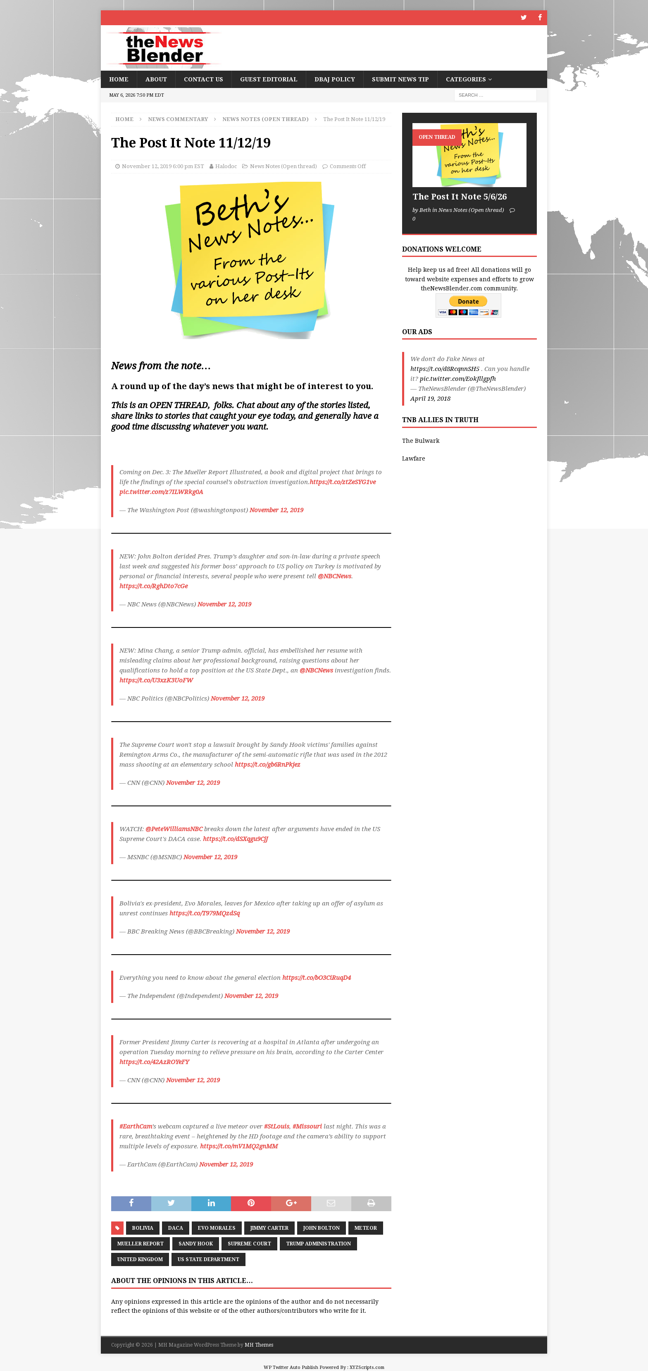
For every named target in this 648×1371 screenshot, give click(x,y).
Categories (466, 79)
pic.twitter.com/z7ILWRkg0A (161, 492)
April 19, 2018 (430, 398)
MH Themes (259, 1345)
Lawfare (413, 458)
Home (119, 79)
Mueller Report (140, 1243)
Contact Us (203, 79)
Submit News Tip (400, 79)
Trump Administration (318, 1243)
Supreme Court (249, 1243)
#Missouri (307, 1126)
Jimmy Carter (269, 1228)
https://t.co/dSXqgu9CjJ (235, 839)
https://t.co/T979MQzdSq (204, 913)
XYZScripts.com (367, 1367)
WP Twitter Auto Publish (291, 1367)
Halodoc (226, 166)
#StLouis (276, 1126)
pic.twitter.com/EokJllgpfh (458, 379)
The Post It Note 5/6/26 (459, 197)
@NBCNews (334, 576)
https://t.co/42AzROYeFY (154, 1062)
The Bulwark (420, 440)
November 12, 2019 (276, 510)
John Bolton (321, 1228)
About (156, 79)
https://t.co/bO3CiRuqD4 (316, 977)
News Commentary (178, 119)
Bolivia (142, 1228)
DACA (175, 1228)
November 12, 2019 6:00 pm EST (163, 166)
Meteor (366, 1228)
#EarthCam (135, 1126)
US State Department (208, 1259)
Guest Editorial (269, 79)
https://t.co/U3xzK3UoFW (156, 680)
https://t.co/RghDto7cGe (153, 586)
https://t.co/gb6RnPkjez (267, 764)
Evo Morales (217, 1228)
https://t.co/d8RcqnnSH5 (444, 369)
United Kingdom (140, 1259)
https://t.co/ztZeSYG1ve (343, 482)
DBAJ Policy (334, 79)
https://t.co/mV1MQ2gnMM (239, 1146)
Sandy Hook (196, 1243)
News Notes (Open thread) (283, 166)
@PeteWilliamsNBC (173, 829)
